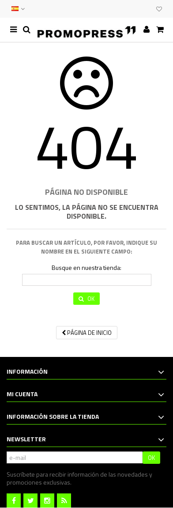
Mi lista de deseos (159, 9)
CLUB (147, 9)
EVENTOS (138, 9)
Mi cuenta (22, 393)
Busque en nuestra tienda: (86, 268)
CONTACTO (129, 9)
